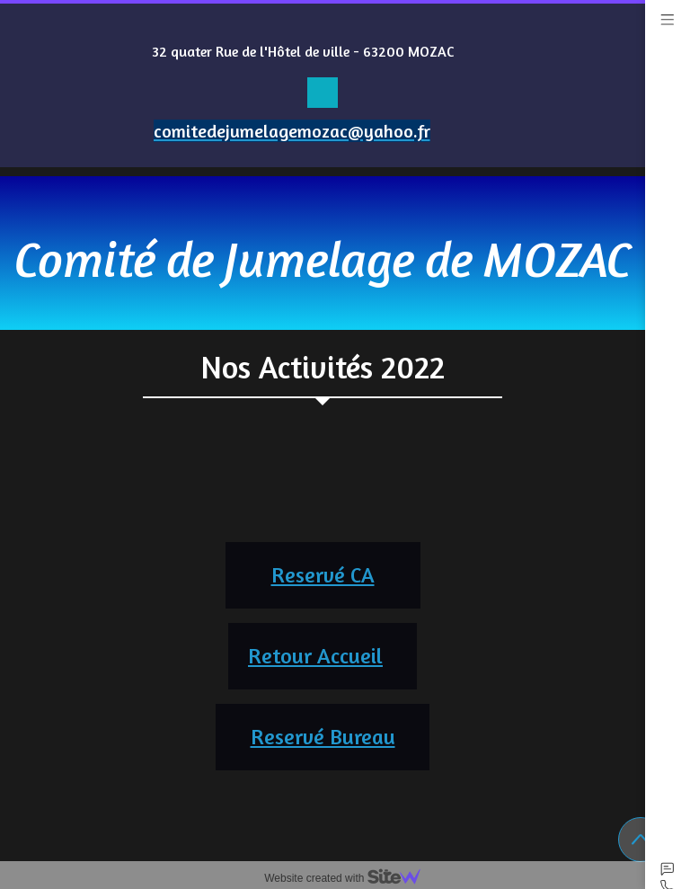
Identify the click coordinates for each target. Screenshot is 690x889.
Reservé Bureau (323, 737)
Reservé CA (323, 575)
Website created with (349, 878)
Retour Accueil (315, 656)
